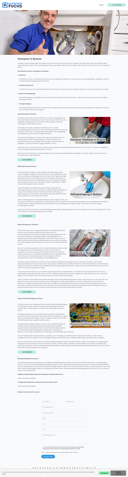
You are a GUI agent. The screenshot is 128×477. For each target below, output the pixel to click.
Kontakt (101, 5)
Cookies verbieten (118, 473)
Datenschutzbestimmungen (50, 448)
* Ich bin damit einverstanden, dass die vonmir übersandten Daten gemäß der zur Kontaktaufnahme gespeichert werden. (63, 447)
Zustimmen (104, 473)
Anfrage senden (48, 456)
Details (4, 474)
